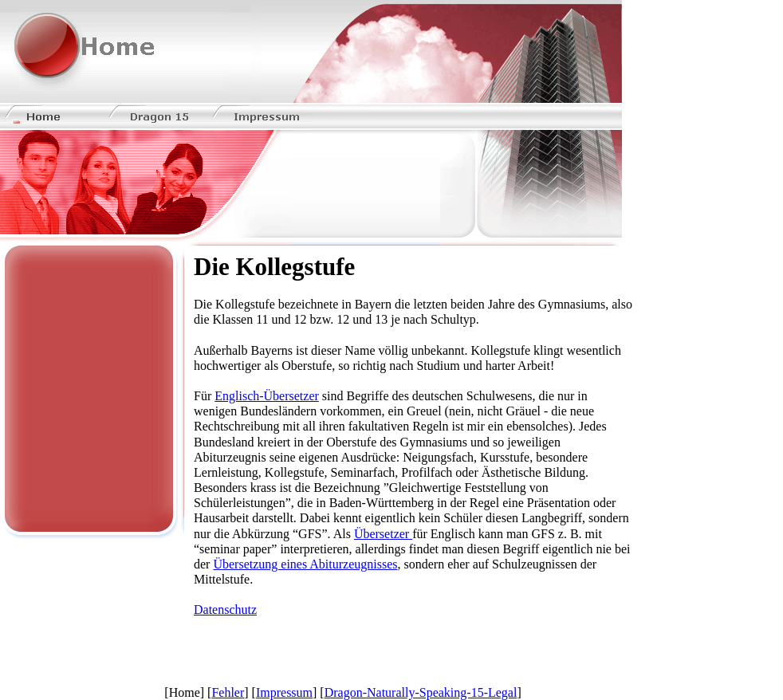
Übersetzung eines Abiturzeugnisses (305, 564)
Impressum (284, 692)
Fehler (227, 692)
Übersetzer (383, 534)
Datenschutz (225, 609)
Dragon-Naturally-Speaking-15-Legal (421, 692)
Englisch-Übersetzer (266, 396)
